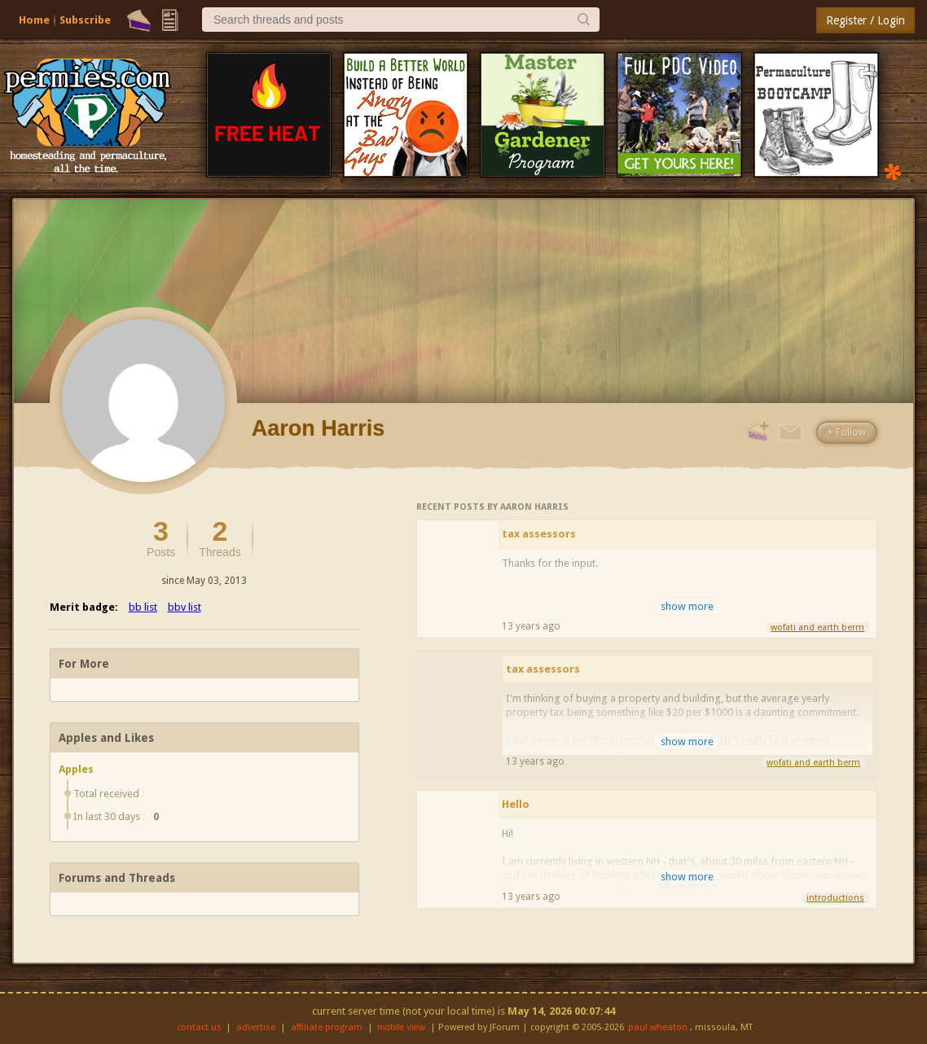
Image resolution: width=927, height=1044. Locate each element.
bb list (143, 607)
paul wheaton (658, 1027)
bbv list (184, 607)
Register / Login (865, 20)
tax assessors (539, 534)
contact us (199, 1027)
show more (687, 606)
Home (34, 20)
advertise (255, 1027)
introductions (835, 898)
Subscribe (85, 20)
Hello (515, 804)
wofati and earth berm (817, 627)
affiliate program (326, 1027)
